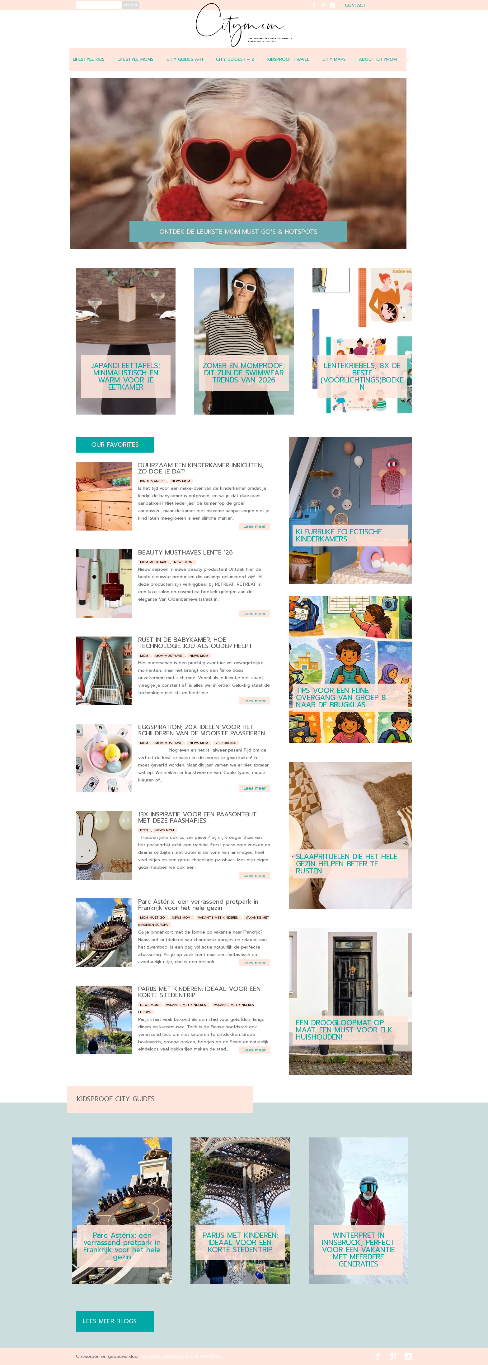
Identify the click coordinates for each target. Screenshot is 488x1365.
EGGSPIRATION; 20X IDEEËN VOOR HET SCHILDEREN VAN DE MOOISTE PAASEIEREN (201, 730)
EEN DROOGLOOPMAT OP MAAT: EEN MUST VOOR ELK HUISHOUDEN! (344, 1030)
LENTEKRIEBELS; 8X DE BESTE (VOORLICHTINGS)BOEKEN (362, 376)
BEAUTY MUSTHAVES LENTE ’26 (185, 552)
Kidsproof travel (288, 59)
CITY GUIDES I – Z (235, 59)
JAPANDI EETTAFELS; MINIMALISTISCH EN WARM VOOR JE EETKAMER (125, 376)
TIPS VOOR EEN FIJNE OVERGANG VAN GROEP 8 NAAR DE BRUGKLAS (341, 697)
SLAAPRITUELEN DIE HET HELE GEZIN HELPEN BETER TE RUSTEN (346, 864)
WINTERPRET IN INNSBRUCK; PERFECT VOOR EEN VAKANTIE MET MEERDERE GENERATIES (358, 1250)
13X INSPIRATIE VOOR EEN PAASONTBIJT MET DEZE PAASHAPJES (197, 817)
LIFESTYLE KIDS (89, 59)
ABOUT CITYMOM (378, 59)
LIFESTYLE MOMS (135, 59)
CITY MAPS (334, 59)
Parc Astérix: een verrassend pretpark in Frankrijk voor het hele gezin (198, 904)
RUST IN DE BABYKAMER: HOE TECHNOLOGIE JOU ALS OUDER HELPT (195, 643)
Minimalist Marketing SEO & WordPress (182, 1356)
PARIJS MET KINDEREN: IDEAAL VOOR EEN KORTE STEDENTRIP (199, 992)
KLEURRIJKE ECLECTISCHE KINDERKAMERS (339, 535)
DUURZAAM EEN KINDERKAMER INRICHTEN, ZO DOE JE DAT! (201, 468)
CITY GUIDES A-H (185, 59)
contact (355, 6)
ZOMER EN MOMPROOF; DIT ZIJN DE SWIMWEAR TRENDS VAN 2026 (244, 373)
